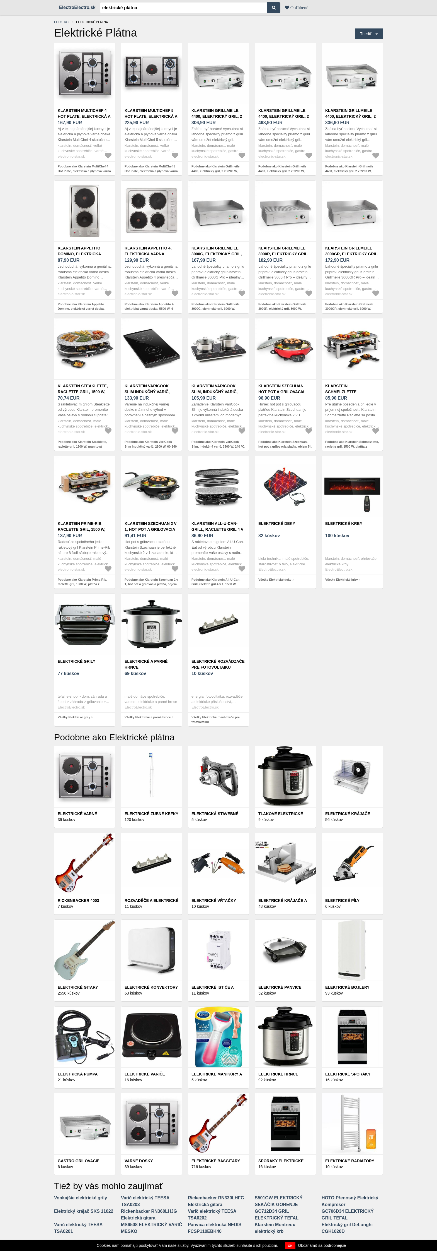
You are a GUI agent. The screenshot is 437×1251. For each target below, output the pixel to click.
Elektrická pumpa (78, 1074)
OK (290, 1245)
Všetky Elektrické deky (275, 579)
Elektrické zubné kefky (151, 813)
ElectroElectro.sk (77, 7)
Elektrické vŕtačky (213, 900)
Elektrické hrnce (278, 1074)
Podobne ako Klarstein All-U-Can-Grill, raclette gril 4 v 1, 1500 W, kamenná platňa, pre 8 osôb (216, 584)
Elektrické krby (343, 523)
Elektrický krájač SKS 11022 (83, 1211)
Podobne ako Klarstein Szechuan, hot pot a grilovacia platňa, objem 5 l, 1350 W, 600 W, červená (285, 446)
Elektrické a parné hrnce (146, 664)
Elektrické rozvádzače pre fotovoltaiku (218, 664)
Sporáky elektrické (281, 1161)
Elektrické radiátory (349, 1161)
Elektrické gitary (78, 987)
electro (61, 22)
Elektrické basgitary (215, 1161)
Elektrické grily (76, 661)
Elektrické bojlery (347, 987)
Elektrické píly (342, 900)
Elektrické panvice (280, 987)
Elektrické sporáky (348, 1074)
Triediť (366, 34)
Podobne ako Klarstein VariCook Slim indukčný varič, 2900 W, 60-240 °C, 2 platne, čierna (151, 446)
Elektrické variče (145, 1074)
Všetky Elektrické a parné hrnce (148, 717)
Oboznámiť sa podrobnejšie (322, 1245)
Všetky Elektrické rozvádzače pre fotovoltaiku (215, 719)
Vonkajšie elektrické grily (80, 1197)
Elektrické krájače (347, 813)
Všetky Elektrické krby (341, 579)
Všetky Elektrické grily (74, 717)
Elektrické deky (276, 523)
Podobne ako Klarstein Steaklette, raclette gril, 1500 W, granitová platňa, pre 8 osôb (82, 446)
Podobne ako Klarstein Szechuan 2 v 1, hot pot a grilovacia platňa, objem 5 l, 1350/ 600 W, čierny (151, 584)
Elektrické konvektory (151, 987)
